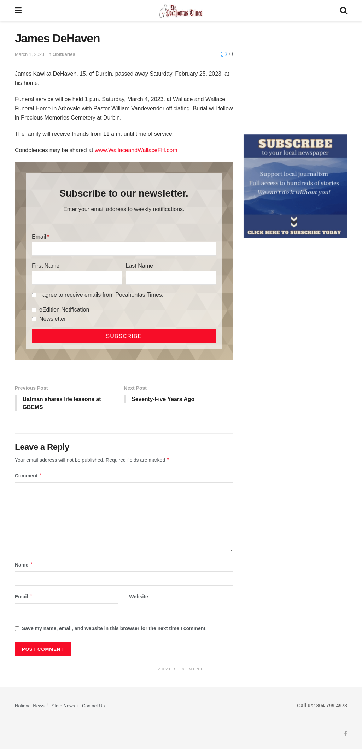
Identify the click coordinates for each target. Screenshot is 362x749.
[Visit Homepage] (181, 11)
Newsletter (52, 319)
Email (39, 237)
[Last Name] (171, 278)
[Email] (124, 249)
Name (24, 565)
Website (138, 597)
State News (63, 706)
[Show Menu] (18, 10)
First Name (45, 266)
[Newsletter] (34, 319)
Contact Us (93, 706)
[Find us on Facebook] (345, 734)
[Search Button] (343, 10)
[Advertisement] (295, 76)
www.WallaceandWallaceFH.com (136, 150)
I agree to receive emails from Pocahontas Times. (101, 295)
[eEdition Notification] (34, 310)
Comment (28, 476)
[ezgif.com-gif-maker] (295, 185)
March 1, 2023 (29, 54)
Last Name (139, 266)
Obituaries (63, 54)
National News (30, 706)
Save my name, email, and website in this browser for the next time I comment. (114, 629)
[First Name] (77, 278)
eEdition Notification (64, 310)
